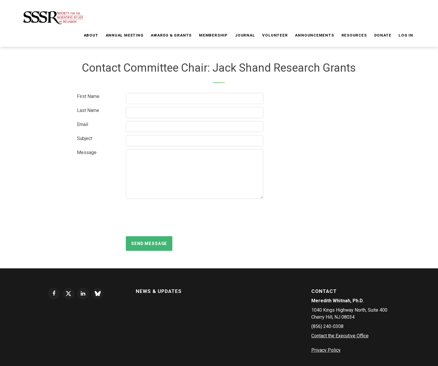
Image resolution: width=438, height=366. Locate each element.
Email (82, 124)
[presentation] (170, 217)
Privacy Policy (326, 350)
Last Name (88, 110)
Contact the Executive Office (340, 336)
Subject (84, 138)
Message (87, 152)
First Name (88, 96)
